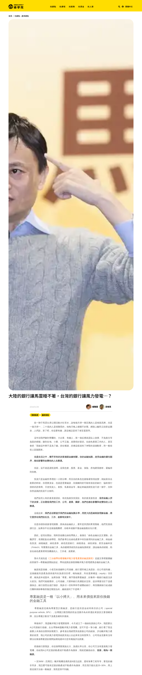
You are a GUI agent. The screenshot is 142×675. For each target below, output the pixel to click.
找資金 (81, 6)
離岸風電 (45, 415)
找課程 (62, 6)
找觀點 (53, 6)
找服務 (72, 6)
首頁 (10, 16)
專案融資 (34, 415)
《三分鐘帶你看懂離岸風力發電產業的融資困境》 (71, 558)
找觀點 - (22, 16)
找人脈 (91, 6)
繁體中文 (129, 6)
